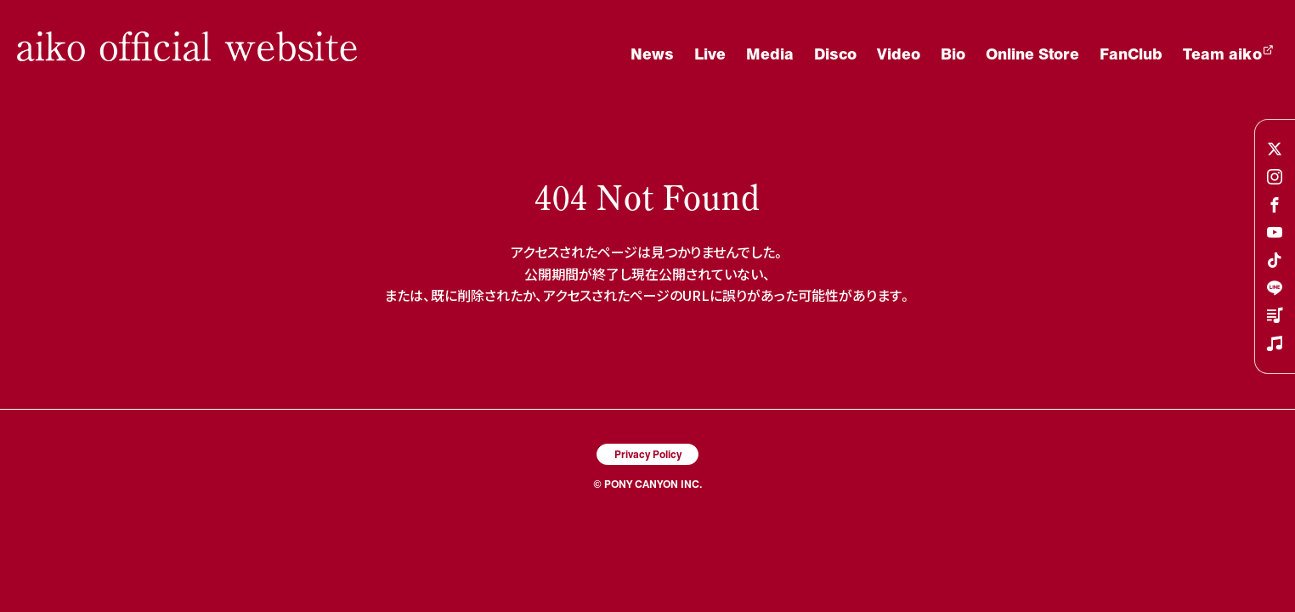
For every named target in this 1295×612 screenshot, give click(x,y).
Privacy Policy (647, 454)
